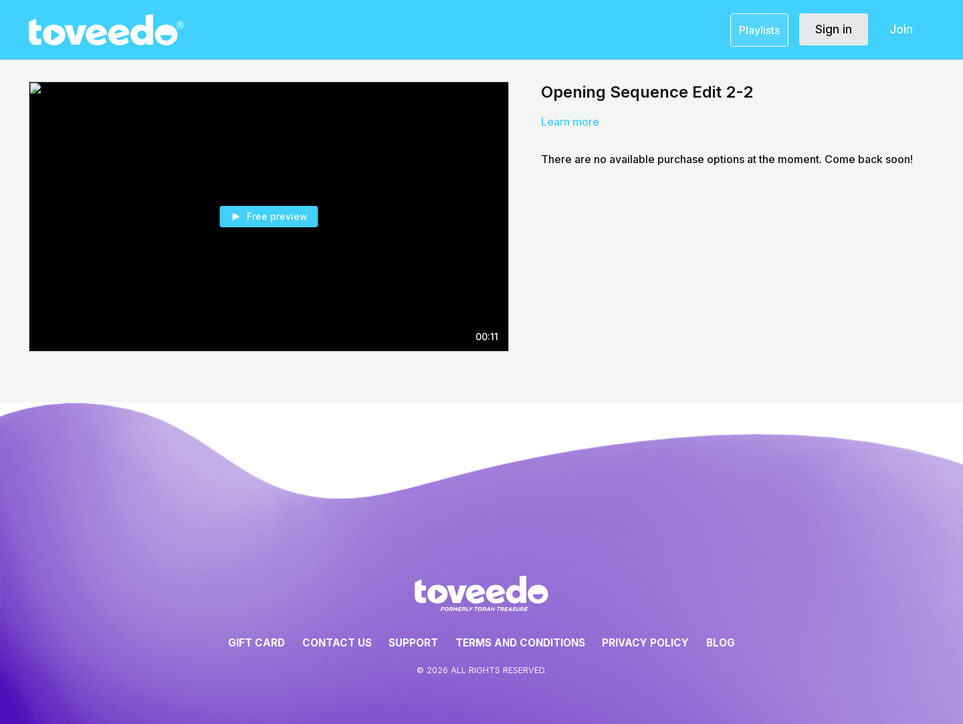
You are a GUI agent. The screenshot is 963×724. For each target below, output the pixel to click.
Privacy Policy (645, 642)
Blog (720, 642)
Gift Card (256, 642)
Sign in (833, 29)
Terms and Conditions (520, 642)
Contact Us (337, 642)
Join (901, 29)
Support (413, 642)
